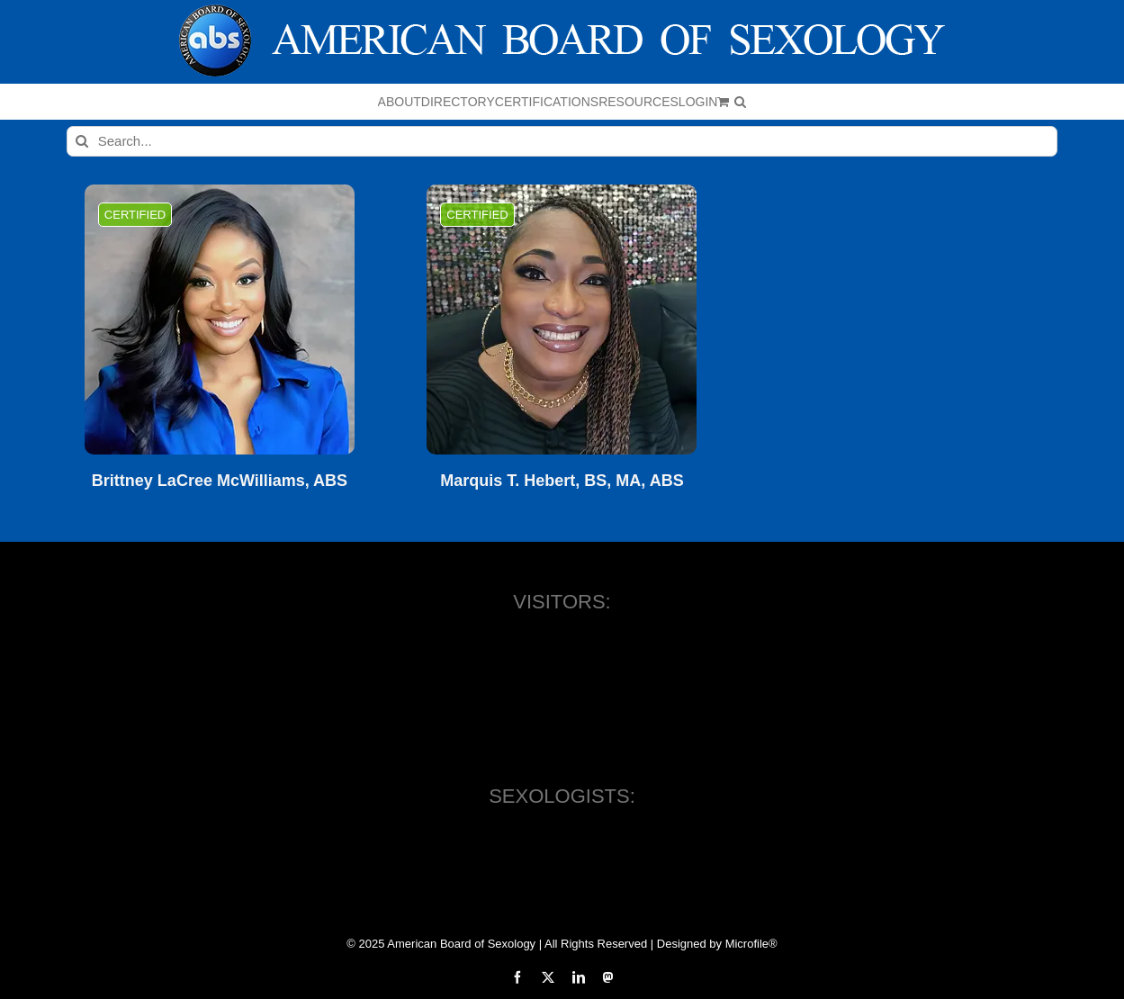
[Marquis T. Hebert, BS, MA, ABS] (562, 319)
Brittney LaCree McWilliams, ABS (219, 481)
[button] (740, 102)
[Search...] (562, 141)
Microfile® (751, 943)
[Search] (82, 141)
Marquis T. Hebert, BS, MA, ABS (561, 481)
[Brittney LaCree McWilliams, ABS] (220, 319)
